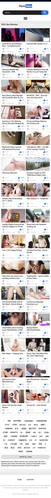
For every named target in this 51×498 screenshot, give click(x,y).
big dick (27, 448)
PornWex (23, 494)
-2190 (5, 432)
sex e (36, 425)
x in (30, 440)
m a (12, 448)
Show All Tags (25, 457)
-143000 (13, 436)
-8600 (20, 451)
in (21, 432)
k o (16, 428)
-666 (33, 444)
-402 (5, 436)
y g (5, 444)
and (47, 436)
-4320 (23, 428)
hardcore (43, 440)
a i (40, 432)
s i (4, 440)
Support (30, 480)
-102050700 (41, 421)
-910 (19, 448)
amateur (42, 428)
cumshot (11, 440)
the (21, 444)
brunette (14, 432)
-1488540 (8, 428)
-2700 (14, 425)
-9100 (46, 432)
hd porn (17, 421)
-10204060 (28, 421)
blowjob (24, 436)
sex (34, 432)
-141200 (13, 444)
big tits (32, 429)
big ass (23, 425)
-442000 (29, 452)
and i (43, 425)
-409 (40, 444)
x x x (7, 425)
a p (34, 448)
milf (41, 436)
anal (27, 444)
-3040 (27, 432)
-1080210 (22, 440)
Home (19, 480)
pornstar (42, 448)
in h (6, 448)
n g (29, 425)
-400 (9, 421)
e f (36, 440)
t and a (34, 436)
